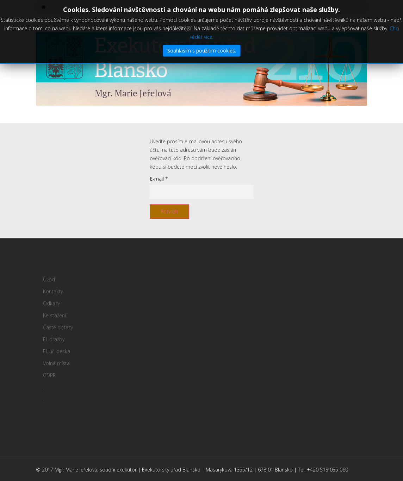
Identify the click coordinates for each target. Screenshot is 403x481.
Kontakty (83, 21)
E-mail (159, 178)
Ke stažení (144, 21)
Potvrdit (169, 211)
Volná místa (300, 21)
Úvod (56, 21)
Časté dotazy (183, 21)
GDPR (330, 21)
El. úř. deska (259, 21)
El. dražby (222, 21)
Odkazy (113, 21)
